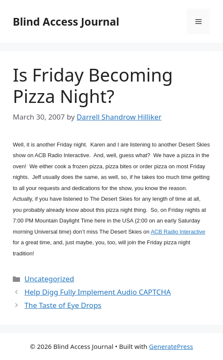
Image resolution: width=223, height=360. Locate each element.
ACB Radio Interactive (178, 231)
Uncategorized (49, 279)
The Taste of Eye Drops (62, 305)
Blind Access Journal (66, 21)
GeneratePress (171, 346)
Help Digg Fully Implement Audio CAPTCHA (97, 292)
